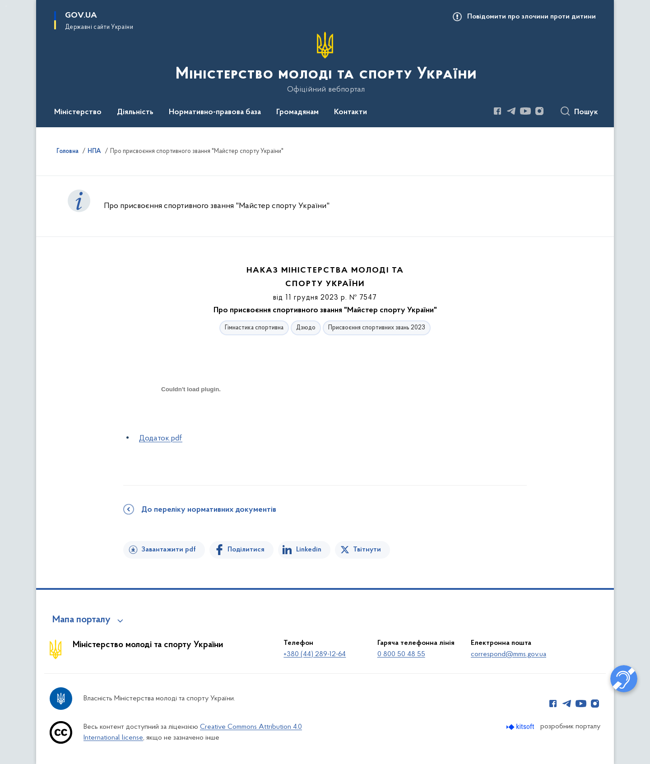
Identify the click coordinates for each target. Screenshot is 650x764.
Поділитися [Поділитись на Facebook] (246, 549)
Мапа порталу (81, 620)
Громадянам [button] (297, 112)
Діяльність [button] (135, 112)
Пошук (586, 112)
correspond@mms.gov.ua (508, 654)
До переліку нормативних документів (208, 510)
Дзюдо (306, 327)
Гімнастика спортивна (254, 327)
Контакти (350, 112)
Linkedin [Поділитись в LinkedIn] (308, 549)
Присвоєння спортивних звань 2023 (376, 327)
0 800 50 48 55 (401, 654)
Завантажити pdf (168, 549)
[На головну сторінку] (325, 63)
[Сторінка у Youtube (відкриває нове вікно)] (525, 111)
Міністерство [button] (78, 112)
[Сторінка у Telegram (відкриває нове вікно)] (511, 111)
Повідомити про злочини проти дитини (531, 16)
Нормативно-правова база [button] (215, 112)
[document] (191, 421)
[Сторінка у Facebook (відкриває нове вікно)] (497, 111)
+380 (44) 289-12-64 (314, 654)
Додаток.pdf (160, 438)
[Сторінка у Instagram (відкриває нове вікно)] (539, 111)
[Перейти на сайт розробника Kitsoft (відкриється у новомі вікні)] (521, 726)
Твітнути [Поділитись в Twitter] (367, 549)
